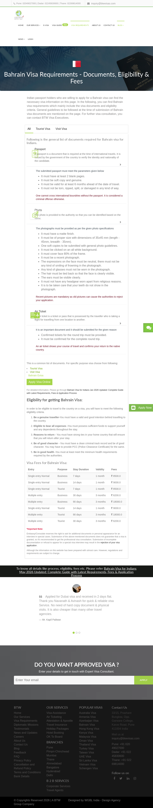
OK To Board (54, 736)
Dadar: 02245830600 (48, 3)
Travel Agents (54, 790)
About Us (96, 25)
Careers (19, 736)
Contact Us (109, 25)
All (29, 128)
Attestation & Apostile (59, 720)
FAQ (16, 756)
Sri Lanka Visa (88, 760)
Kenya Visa (86, 732)
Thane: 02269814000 (70, 3)
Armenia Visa (87, 716)
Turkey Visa (86, 748)
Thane (50, 759)
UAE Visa (85, 756)
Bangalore (52, 767)
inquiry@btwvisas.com (103, 3)
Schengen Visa (88, 768)
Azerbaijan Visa (89, 720)
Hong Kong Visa (89, 728)
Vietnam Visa (87, 764)
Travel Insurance (56, 724)
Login (30, 39)
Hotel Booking (55, 732)
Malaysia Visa (87, 736)
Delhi (49, 775)
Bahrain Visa (87, 724)
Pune (49, 747)
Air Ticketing (54, 716)
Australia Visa (87, 712)
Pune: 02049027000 (26, 3)
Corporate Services (58, 786)
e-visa (46, 25)
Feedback (20, 752)
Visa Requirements (80, 25)
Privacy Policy (22, 760)
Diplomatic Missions (26, 724)
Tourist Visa (43, 128)
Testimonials (21, 728)
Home (20, 25)
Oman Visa (86, 740)
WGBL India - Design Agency (102, 800)
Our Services (33, 25)
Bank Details (22, 776)
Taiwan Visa (86, 752)
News (21, 39)
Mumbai (51, 755)
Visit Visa (61, 128)
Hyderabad (53, 771)
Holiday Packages (57, 728)
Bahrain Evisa (35, 375)
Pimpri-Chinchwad (57, 751)
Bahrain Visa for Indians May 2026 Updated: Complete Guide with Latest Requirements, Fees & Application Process (77, 572)
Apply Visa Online (39, 381)
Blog (121, 25)
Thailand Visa (87, 744)
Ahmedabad (53, 763)
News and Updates (25, 732)
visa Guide (60, 24)
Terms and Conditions (27, 772)
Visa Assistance (56, 712)
